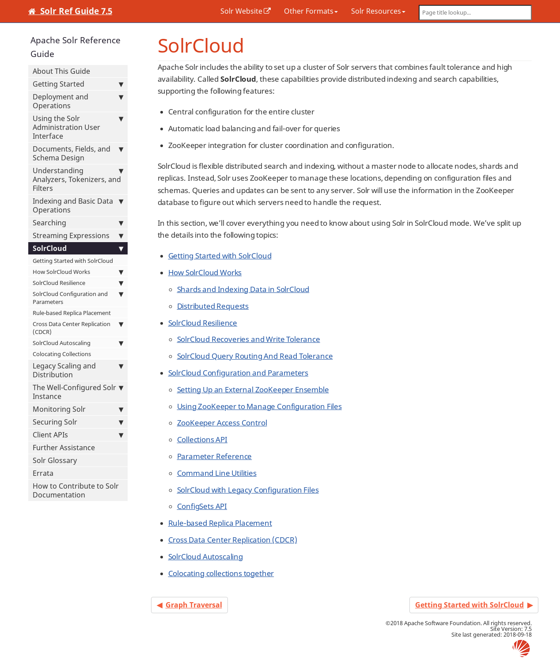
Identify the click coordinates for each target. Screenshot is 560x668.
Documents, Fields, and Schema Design (78, 153)
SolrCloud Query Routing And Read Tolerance (255, 356)
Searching (78, 223)
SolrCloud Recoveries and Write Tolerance (248, 339)
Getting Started (78, 84)
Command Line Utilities (217, 473)
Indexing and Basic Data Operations (78, 205)
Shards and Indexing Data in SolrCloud (243, 289)
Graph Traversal (194, 605)
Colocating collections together (221, 573)
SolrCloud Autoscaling (78, 343)
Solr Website (241, 11)
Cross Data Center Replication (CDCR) (78, 328)
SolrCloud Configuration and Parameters (78, 298)
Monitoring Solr (78, 409)
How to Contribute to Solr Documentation (76, 490)
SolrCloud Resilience (78, 283)
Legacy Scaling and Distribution (78, 370)
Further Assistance (64, 447)
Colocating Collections (62, 354)
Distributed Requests (213, 306)
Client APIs (78, 435)
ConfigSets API (202, 506)
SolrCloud (78, 248)
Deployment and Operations (78, 101)
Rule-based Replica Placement (72, 313)
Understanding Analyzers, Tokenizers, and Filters (78, 179)
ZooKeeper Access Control (222, 423)
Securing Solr (78, 422)
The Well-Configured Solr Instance (78, 392)
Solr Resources (378, 11)
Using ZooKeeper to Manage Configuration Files (259, 406)
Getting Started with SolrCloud (73, 261)
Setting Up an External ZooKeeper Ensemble (253, 389)
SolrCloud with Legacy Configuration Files (248, 490)
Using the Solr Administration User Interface (78, 127)
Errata (43, 473)
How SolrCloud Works (78, 272)
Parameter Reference (214, 456)
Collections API (202, 439)
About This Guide (61, 71)
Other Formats (311, 11)
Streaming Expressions (78, 235)
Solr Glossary (55, 460)
